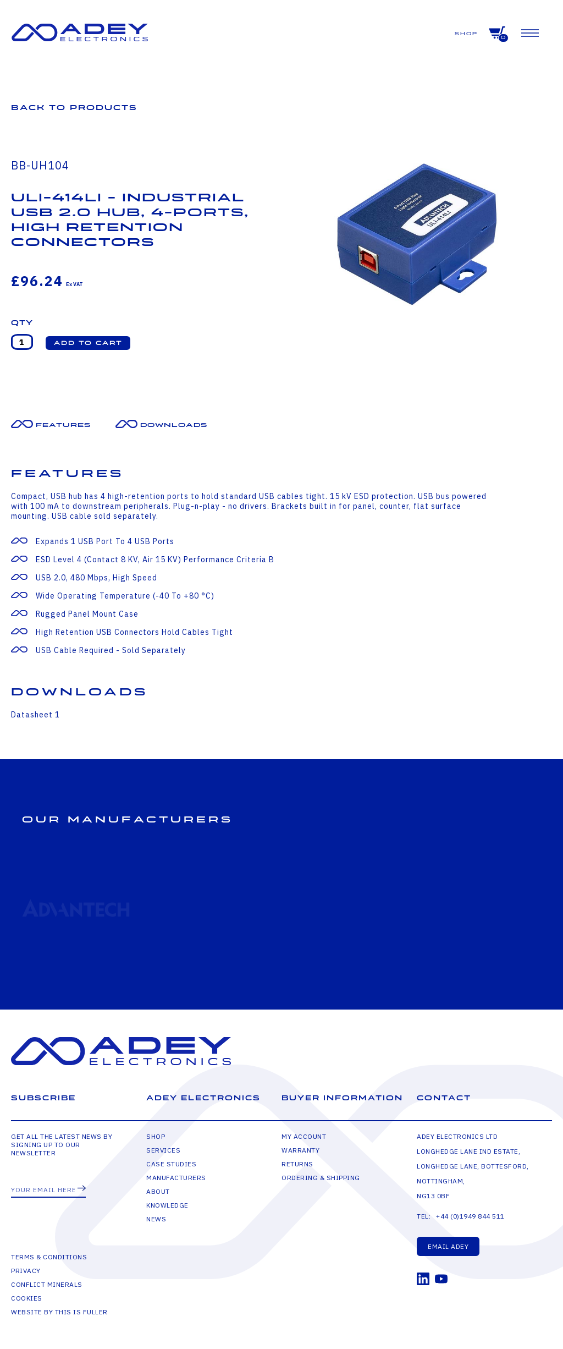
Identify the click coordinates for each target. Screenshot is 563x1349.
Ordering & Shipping (321, 1177)
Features (63, 425)
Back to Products (74, 107)
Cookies (26, 1298)
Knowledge (167, 1205)
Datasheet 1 (35, 715)
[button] (88, 343)
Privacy (26, 1270)
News (156, 1219)
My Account (304, 1136)
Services (163, 1150)
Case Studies (171, 1164)
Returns (297, 1164)
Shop (466, 34)
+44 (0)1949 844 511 (470, 1216)
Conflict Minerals (46, 1284)
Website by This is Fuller (59, 1312)
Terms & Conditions (49, 1257)
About (158, 1191)
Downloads (173, 425)
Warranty (300, 1150)
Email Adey (448, 1246)
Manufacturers (176, 1177)
